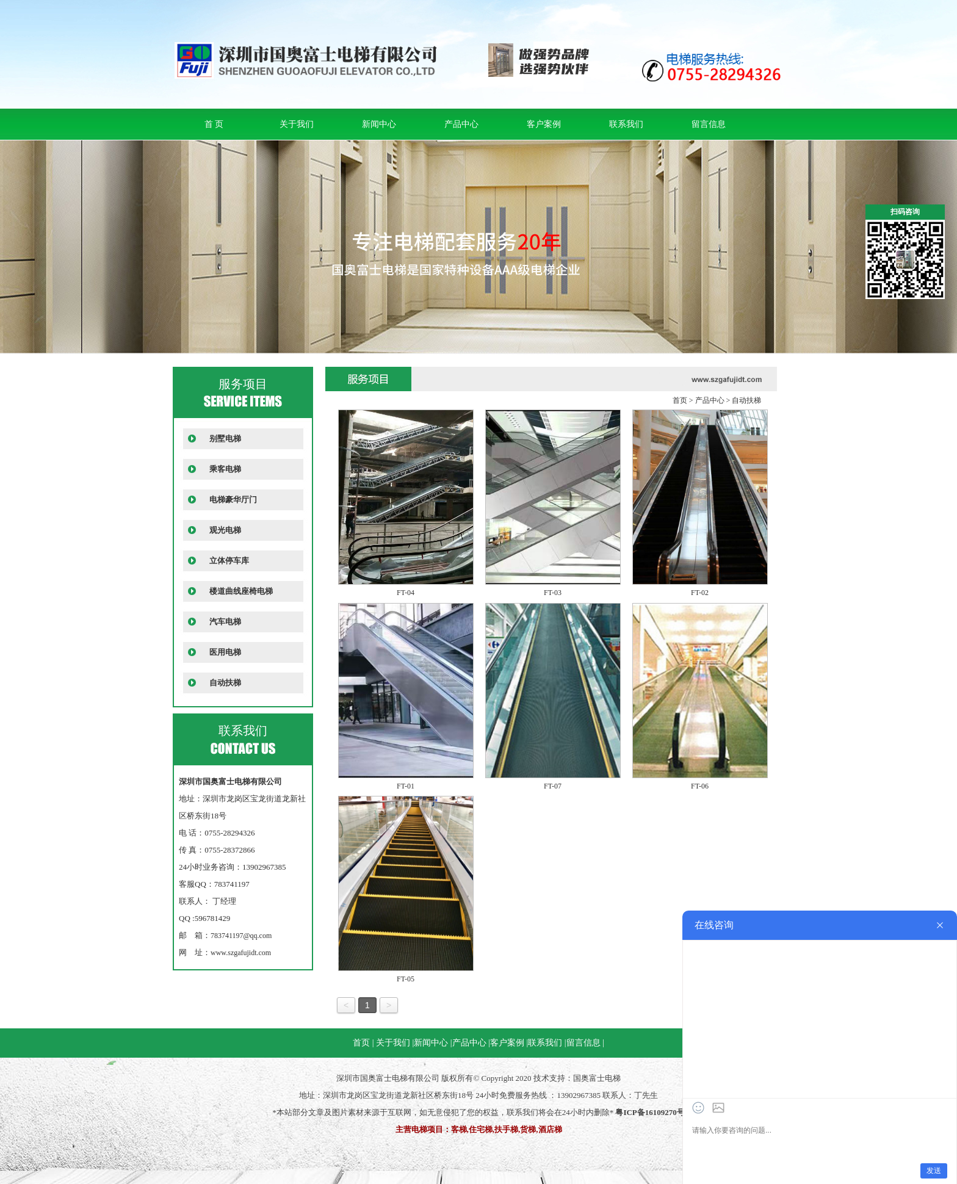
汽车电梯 (225, 621)
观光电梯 (225, 530)
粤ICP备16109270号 (649, 1112)
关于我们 (297, 124)
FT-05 (405, 979)
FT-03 (553, 592)
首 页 (214, 124)
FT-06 (700, 786)
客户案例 (544, 124)
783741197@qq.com (241, 935)
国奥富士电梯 (597, 1078)
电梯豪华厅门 (233, 499)
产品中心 (461, 124)
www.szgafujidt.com (241, 952)
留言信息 (709, 124)
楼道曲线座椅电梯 (241, 591)
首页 (680, 400)
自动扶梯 (225, 682)
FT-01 (405, 786)
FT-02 (700, 592)
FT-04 (405, 592)
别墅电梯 (225, 438)
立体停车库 (229, 560)
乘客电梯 (225, 469)
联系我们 (626, 124)
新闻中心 (379, 124)
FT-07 (553, 786)
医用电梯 (225, 652)
